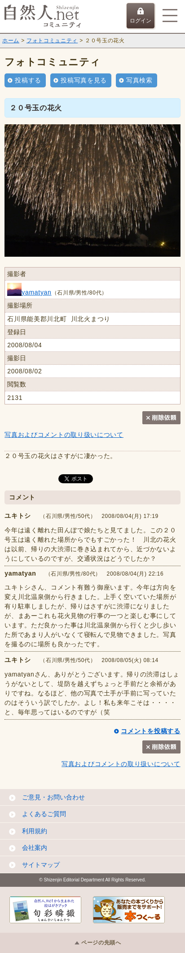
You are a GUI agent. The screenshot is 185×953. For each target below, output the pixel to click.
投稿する (28, 80)
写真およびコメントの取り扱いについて (63, 434)
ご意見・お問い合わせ (53, 797)
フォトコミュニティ (52, 40)
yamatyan (29, 292)
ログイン (140, 16)
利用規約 (34, 831)
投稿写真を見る (84, 80)
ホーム (10, 40)
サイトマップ (41, 864)
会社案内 (34, 847)
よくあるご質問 (44, 813)
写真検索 (139, 80)
